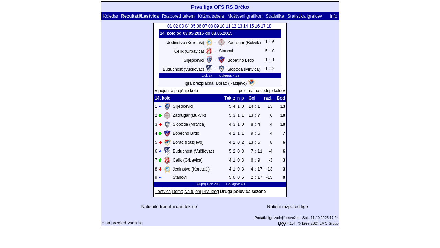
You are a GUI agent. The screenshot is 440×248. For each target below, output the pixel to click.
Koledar (110, 16)
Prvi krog (210, 191)
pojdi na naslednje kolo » (262, 90)
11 (228, 26)
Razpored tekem (178, 16)
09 (216, 26)
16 (257, 26)
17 (263, 26)
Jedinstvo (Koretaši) (185, 42)
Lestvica (163, 191)
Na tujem (192, 191)
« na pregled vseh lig (122, 222)
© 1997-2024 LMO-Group (318, 223)
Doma (177, 191)
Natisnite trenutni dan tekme (169, 206)
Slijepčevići (194, 60)
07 (204, 26)
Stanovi (226, 51)
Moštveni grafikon (245, 16)
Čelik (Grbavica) (189, 51)
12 (234, 26)
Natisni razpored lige (287, 206)
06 (199, 26)
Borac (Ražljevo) (231, 83)
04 (187, 26)
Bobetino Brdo (240, 60)
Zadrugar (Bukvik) (244, 42)
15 (251, 26)
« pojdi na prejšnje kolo (176, 90)
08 (210, 26)
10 (222, 26)
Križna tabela (211, 16)
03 (181, 26)
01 (169, 26)
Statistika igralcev (304, 16)
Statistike (275, 16)
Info (333, 16)
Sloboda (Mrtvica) (243, 69)
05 (193, 26)
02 (175, 26)
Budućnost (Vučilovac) (183, 69)
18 (269, 26)
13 (240, 26)
